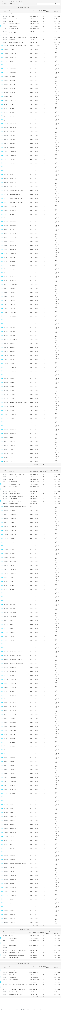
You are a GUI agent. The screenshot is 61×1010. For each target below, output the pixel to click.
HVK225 (5, 943)
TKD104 (5, 489)
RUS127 (6, 406)
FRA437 (6, 151)
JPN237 (5, 320)
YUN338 (6, 453)
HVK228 (5, 977)
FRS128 (5, 163)
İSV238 (5, 269)
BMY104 (5, 493)
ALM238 (6, 57)
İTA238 (5, 296)
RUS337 (6, 422)
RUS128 (6, 410)
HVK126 (5, 481)
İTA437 (5, 308)
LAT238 (6, 382)
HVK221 (5, 938)
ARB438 (6, 100)
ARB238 (6, 84)
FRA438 (6, 155)
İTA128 (5, 288)
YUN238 (6, 445)
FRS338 (5, 178)
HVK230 (5, 979)
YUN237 (6, 441)
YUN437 (6, 457)
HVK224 (5, 972)
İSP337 (5, 241)
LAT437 (6, 394)
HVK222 (5, 970)
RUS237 (6, 414)
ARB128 (6, 76)
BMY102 (5, 491)
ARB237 (6, 80)
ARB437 (6, 96)
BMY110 (5, 501)
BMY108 (5, 498)
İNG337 (6, 214)
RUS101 (6, 45)
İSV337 (5, 273)
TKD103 (5, 28)
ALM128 (6, 49)
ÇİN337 (5, 116)
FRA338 (6, 147)
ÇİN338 (5, 120)
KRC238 (6, 355)
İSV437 (5, 280)
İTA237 (5, 292)
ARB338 (6, 92)
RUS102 (6, 402)
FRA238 (6, 139)
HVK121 (5, 18)
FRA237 (6, 135)
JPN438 (5, 339)
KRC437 (6, 367)
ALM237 (6, 53)
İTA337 (5, 300)
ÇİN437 (5, 124)
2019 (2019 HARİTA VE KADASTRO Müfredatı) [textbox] (48, 4)
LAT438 (6, 398)
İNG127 (4, 26)
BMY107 (5, 37)
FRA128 (6, 131)
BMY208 (5, 989)
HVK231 (5, 957)
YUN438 (6, 461)
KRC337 (6, 359)
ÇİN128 (5, 104)
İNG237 (6, 206)
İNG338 (6, 218)
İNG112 (6, 190)
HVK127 (5, 42)
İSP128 (5, 229)
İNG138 (6, 194)
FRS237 (5, 167)
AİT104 (4, 474)
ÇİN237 (5, 108)
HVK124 (5, 479)
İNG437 (6, 222)
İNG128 (4, 486)
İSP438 (5, 253)
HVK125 (5, 23)
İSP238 (5, 237)
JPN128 (5, 316)
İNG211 (6, 198)
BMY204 (5, 984)
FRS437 (5, 182)
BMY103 (5, 31)
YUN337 (6, 449)
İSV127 (5, 257)
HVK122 (5, 476)
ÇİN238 (5, 112)
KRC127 (6, 343)
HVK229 (5, 955)
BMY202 (5, 982)
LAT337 (6, 386)
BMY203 (5, 947)
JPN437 (5, 335)
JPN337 (5, 328)
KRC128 (6, 347)
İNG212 (6, 202)
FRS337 (5, 175)
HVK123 (5, 21)
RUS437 (6, 430)
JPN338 (5, 331)
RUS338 (6, 426)
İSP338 (5, 245)
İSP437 (5, 249)
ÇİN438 (5, 127)
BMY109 (5, 39)
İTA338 (5, 304)
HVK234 (5, 994)
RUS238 (6, 418)
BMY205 (5, 950)
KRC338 (6, 363)
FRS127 (5, 159)
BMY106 (5, 496)
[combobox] (48, 4)
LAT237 (6, 378)
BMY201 (5, 935)
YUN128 (6, 437)
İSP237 (5, 233)
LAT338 (6, 390)
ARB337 (6, 88)
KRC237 (6, 351)
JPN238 (5, 324)
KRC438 (6, 371)
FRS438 (5, 186)
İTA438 (5, 312)
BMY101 (5, 16)
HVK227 (5, 945)
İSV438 (5, 284)
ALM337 (6, 61)
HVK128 (5, 484)
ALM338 (6, 65)
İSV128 (5, 261)
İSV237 (5, 265)
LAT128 (6, 375)
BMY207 (5, 952)
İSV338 (5, 277)
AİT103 (4, 14)
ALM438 (6, 72)
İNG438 (6, 225)
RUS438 (6, 433)
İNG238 (6, 210)
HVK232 (5, 991)
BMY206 (5, 987)
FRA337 (6, 143)
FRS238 (5, 171)
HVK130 (5, 503)
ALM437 (6, 69)
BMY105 (5, 35)
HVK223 (5, 940)
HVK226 (5, 974)
